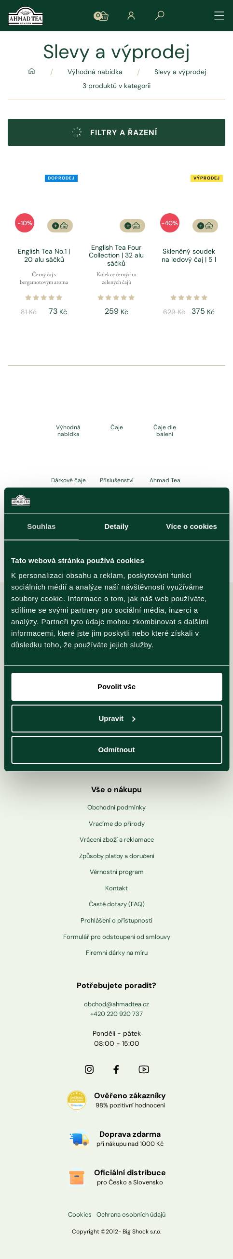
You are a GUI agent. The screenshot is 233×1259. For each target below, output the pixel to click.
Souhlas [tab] (41, 526)
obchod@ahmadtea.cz (116, 1004)
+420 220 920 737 (116, 1014)
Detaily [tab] (117, 526)
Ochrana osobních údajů (130, 1215)
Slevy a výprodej (180, 72)
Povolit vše (116, 686)
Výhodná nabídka (95, 72)
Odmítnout (116, 749)
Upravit (116, 718)
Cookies (80, 1215)
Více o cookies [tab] (191, 526)
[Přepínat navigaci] (219, 16)
